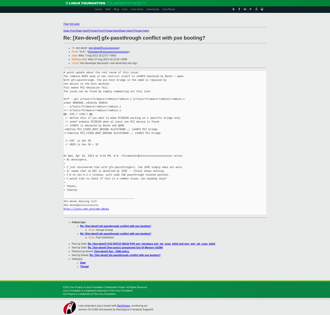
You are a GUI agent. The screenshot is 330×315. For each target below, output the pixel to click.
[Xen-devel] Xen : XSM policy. (111, 251)
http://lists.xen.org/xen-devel (86, 209)
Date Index (126, 30)
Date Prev (69, 30)
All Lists (74, 24)
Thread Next (111, 30)
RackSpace (123, 305)
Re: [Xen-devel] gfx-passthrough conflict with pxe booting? (115, 226)
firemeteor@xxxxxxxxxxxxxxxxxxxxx (108, 51)
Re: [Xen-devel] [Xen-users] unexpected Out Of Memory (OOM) (125, 247)
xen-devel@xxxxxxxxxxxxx (104, 48)
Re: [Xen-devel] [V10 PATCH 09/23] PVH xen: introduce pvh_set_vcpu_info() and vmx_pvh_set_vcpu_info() (151, 243)
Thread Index (141, 30)
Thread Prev (96, 30)
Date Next (82, 30)
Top (66, 24)
